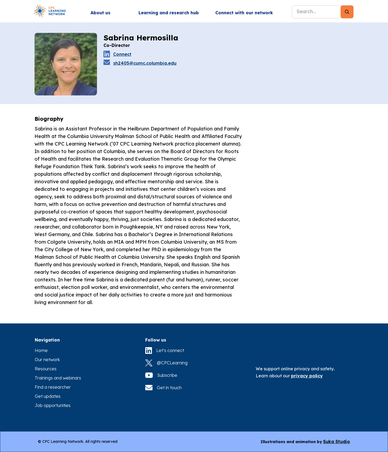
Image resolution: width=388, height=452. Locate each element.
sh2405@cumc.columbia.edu (144, 63)
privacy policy (307, 375)
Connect (122, 54)
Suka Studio (336, 441)
